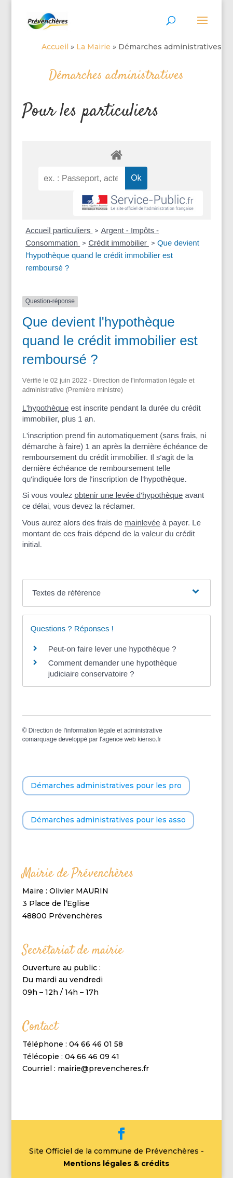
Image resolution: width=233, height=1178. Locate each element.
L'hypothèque (45, 407)
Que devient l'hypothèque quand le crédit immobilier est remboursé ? (112, 255)
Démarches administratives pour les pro (106, 785)
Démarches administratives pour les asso (108, 819)
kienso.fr (149, 739)
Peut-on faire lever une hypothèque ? (112, 648)
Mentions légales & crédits (116, 1163)
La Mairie (93, 46)
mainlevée (142, 522)
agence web (119, 739)
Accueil (55, 46)
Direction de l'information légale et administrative (95, 730)
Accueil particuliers (58, 230)
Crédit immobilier (118, 242)
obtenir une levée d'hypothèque (129, 495)
